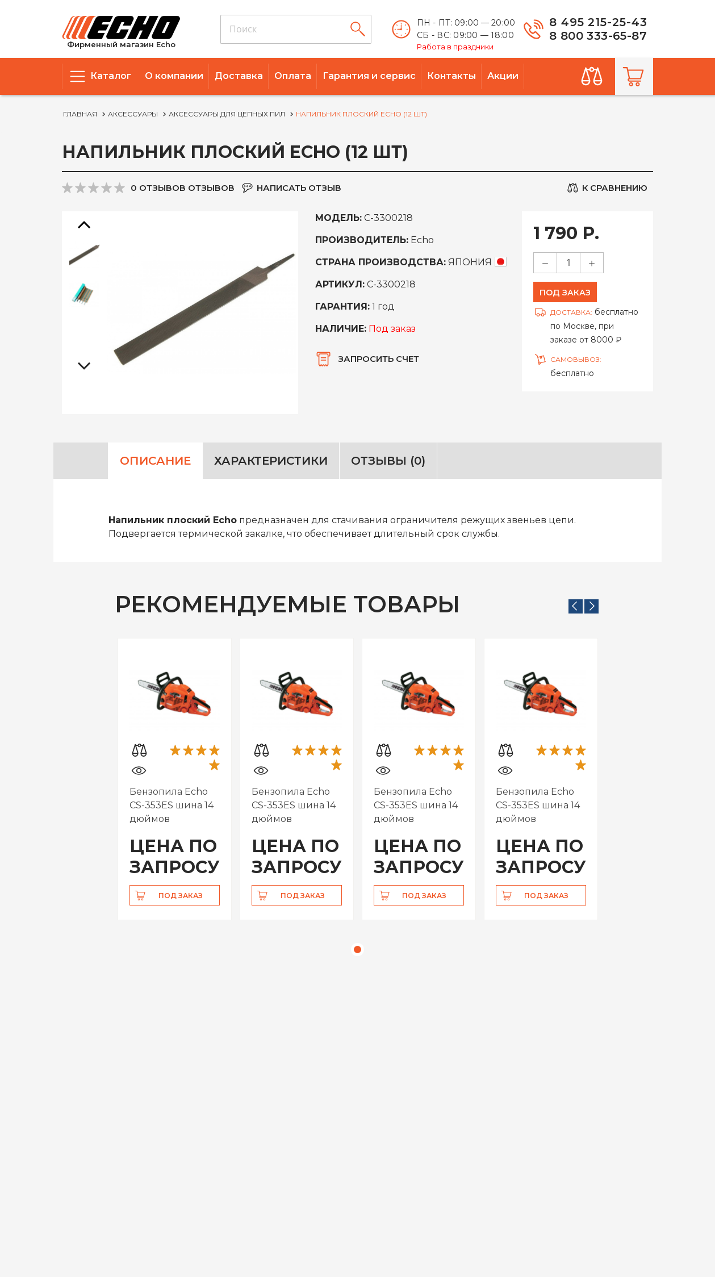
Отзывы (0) (388, 461)
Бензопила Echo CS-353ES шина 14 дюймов (171, 805)
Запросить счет (378, 358)
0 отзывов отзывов (183, 187)
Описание (155, 461)
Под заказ (565, 292)
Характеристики (271, 461)
